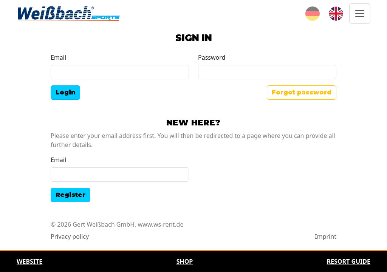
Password (211, 57)
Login (65, 92)
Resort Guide (348, 261)
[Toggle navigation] (359, 13)
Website (29, 261)
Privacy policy (70, 236)
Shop (184, 261)
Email (58, 57)
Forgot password (301, 92)
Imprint (325, 236)
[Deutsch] (312, 13)
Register (70, 194)
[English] (336, 13)
